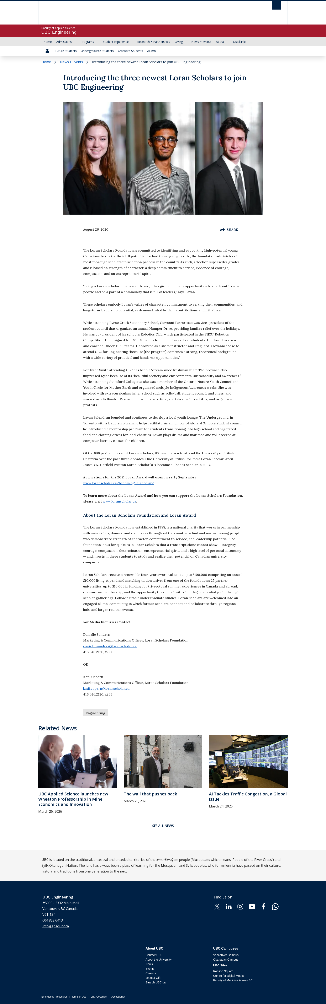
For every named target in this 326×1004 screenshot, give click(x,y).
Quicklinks (239, 42)
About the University (159, 959)
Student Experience (116, 42)
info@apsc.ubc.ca (55, 926)
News (149, 964)
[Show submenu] (75, 41)
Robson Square (223, 971)
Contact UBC (154, 955)
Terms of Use (79, 996)
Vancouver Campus (225, 955)
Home (47, 42)
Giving (179, 42)
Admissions (64, 42)
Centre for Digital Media (228, 975)
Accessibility (118, 996)
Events (150, 968)
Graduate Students (130, 51)
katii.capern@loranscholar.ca (106, 688)
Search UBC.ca (155, 982)
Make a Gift (153, 977)
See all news (163, 825)
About (220, 42)
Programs (87, 42)
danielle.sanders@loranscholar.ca (110, 646)
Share (229, 229)
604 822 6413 (52, 920)
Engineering (95, 713)
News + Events (201, 42)
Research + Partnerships (153, 42)
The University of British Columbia (50, 13)
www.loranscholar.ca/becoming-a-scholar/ (118, 483)
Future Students (66, 51)
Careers (151, 973)
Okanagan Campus (225, 959)
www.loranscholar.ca (119, 501)
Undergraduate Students (97, 51)
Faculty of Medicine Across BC (233, 980)
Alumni (151, 51)
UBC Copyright (98, 996)
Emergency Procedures (54, 996)
